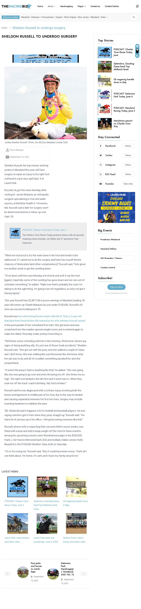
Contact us (95, 6)
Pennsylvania (47, 17)
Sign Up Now (116, 287)
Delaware (35, 17)
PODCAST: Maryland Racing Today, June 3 (124, 109)
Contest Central (112, 6)
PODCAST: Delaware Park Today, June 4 (124, 95)
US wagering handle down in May (124, 81)
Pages (80, 6)
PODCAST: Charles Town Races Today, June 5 (44, 230)
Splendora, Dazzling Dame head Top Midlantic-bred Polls (46, 505)
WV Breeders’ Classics (111, 258)
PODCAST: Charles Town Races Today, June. (123, 52)
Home (40, 6)
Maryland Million (108, 248)
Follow (128, 145)
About (50, 6)
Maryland (25, 17)
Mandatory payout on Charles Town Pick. (123, 123)
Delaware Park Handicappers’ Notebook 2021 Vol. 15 (67, 569)
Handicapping (66, 6)
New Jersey (83, 17)
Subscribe (128, 183)
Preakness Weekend (110, 239)
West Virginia (70, 17)
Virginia (58, 17)
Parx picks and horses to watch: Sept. (36, 567)
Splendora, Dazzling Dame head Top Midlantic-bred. (124, 66)
